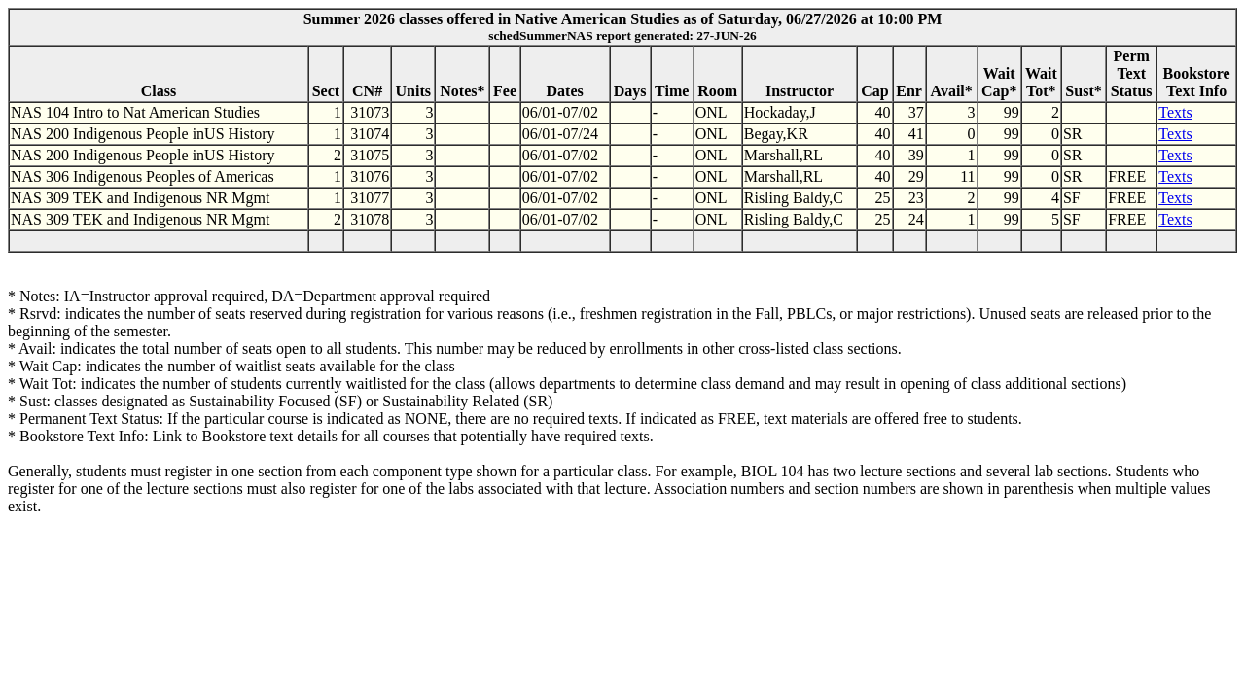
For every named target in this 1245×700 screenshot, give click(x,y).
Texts (1175, 112)
